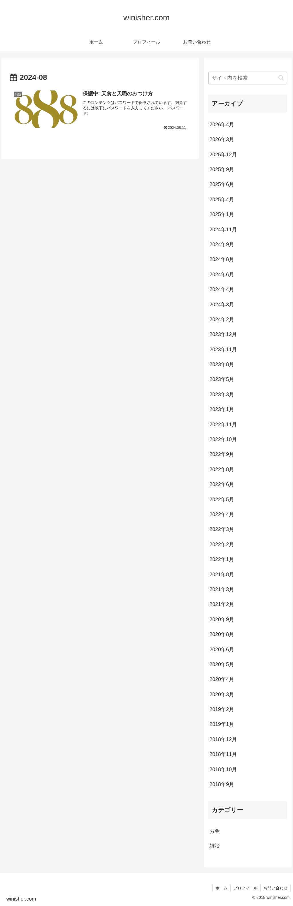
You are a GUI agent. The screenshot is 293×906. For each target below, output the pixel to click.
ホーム (221, 888)
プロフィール (245, 888)
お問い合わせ (276, 888)
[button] (281, 77)
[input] (247, 78)
